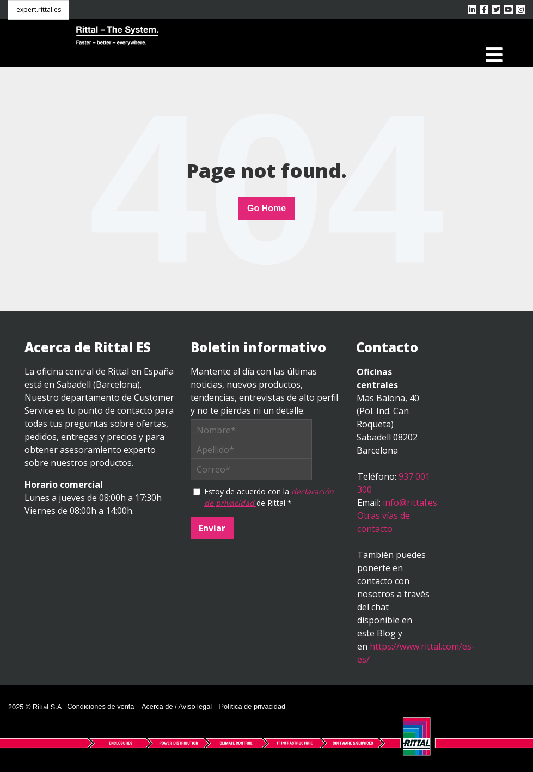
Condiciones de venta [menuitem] (100, 706)
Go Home (266, 208)
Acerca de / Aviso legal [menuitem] (177, 706)
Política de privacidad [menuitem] (252, 706)
